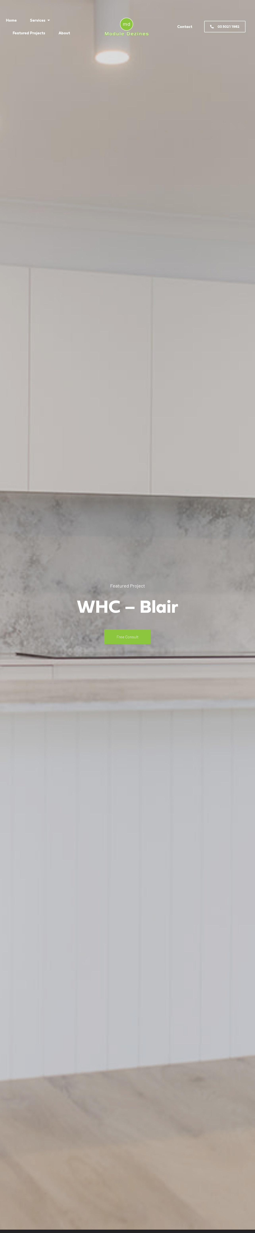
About (64, 33)
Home (11, 20)
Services (40, 20)
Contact (184, 26)
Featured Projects (29, 33)
